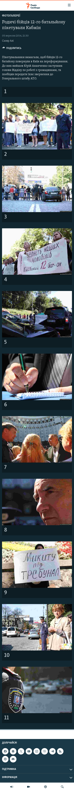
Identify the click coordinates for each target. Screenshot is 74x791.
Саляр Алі (8, 41)
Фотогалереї (11, 15)
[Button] (11, 49)
